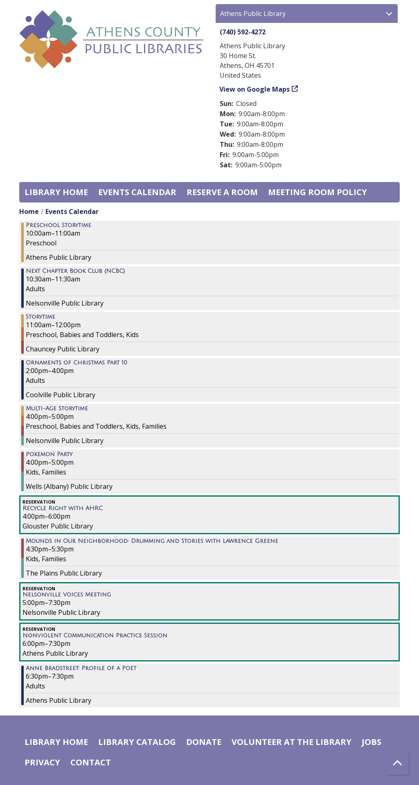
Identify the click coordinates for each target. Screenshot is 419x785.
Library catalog (137, 741)
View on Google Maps (255, 89)
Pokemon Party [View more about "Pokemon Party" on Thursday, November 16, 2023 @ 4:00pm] (49, 454)
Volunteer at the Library (291, 741)
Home (29, 211)
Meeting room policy (317, 192)
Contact (90, 762)
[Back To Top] (397, 763)
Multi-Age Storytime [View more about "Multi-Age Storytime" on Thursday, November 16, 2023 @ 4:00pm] (57, 409)
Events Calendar (137, 192)
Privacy (42, 762)
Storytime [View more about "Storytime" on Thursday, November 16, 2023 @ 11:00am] (40, 317)
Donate (203, 741)
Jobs (371, 741)
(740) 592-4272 (243, 31)
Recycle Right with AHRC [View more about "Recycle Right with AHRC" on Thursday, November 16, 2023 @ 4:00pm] (63, 508)
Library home (56, 192)
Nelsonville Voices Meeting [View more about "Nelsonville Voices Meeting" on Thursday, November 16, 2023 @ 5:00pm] (67, 595)
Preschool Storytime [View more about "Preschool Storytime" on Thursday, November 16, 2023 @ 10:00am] (58, 225)
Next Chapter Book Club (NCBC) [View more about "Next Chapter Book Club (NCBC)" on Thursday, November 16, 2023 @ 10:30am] (75, 271)
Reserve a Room (222, 192)
